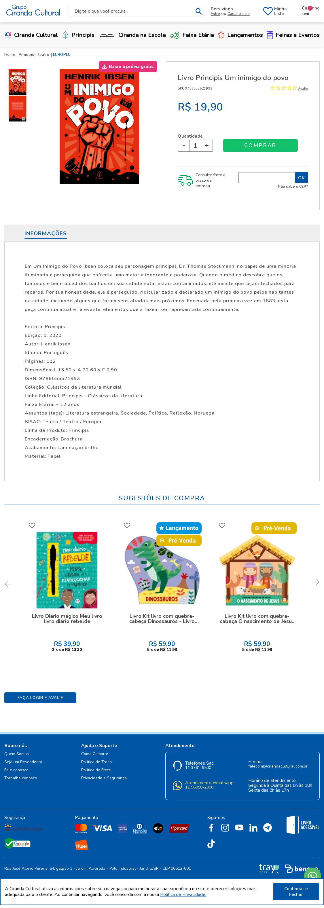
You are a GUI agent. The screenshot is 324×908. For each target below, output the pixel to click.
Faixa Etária (192, 35)
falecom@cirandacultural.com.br (278, 766)
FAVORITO (32, 525)
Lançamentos (240, 35)
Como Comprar (94, 754)
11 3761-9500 (198, 767)
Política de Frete (96, 770)
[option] (18, 82)
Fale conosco (16, 770)
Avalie (303, 89)
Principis (78, 35)
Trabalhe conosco (20, 778)
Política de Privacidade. (183, 894)
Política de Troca (96, 762)
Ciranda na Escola (132, 35)
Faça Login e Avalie (40, 697)
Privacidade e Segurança (104, 778)
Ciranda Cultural (31, 35)
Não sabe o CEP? (293, 186)
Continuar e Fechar (296, 891)
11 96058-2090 (199, 787)
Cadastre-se (239, 13)
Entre (215, 13)
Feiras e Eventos (293, 35)
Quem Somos (16, 754)
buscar (199, 11)
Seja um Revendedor (23, 762)
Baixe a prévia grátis (131, 66)
